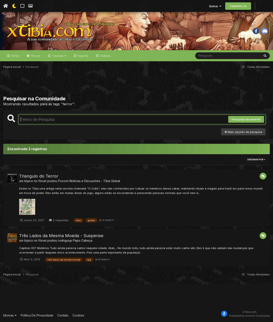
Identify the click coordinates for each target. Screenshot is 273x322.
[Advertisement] (136, 84)
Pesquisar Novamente (246, 119)
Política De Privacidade (37, 315)
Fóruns (35, 55)
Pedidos (105, 55)
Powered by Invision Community (249, 315)
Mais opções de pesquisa (243, 132)
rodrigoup (65, 240)
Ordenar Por (256, 159)
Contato (62, 315)
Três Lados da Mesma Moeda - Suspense (61, 235)
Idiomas (10, 315)
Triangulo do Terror (38, 176)
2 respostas (58, 220)
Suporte (82, 55)
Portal (14, 55)
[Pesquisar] (211, 55)
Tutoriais (58, 55)
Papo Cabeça (82, 240)
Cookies (78, 315)
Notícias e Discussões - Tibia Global (95, 181)
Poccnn (63, 181)
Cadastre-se (238, 6)
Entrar (215, 6)
